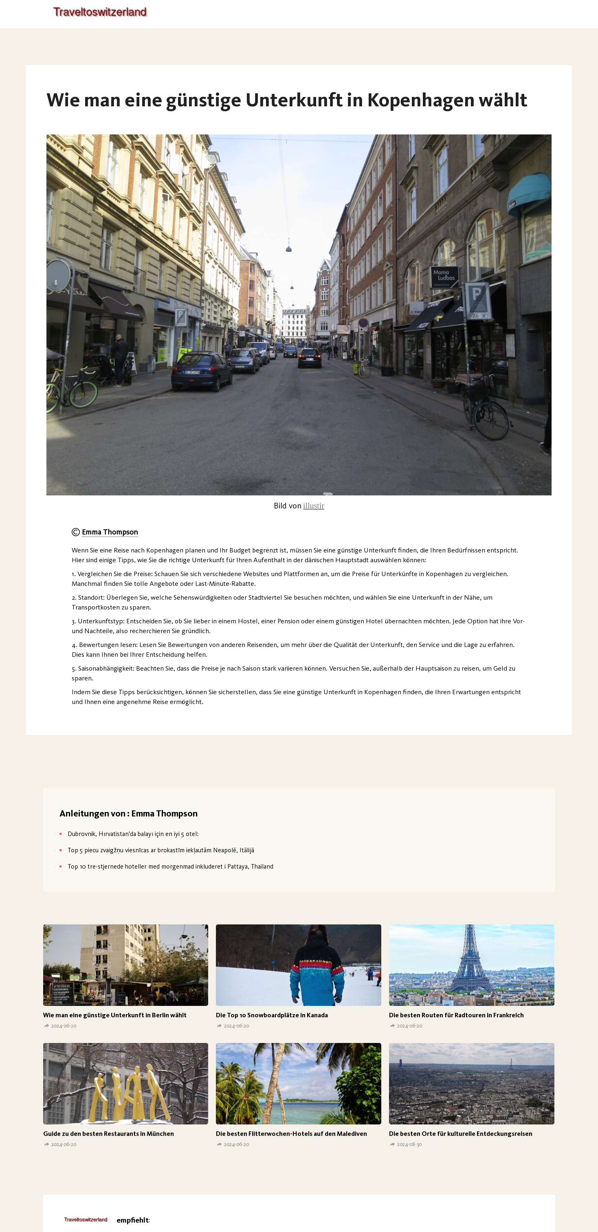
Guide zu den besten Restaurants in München (108, 1133)
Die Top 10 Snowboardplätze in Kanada (272, 1015)
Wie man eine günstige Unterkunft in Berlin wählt (115, 1015)
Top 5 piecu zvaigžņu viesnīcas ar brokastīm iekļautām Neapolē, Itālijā (161, 850)
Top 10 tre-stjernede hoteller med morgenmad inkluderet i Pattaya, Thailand (170, 866)
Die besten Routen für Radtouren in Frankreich (456, 1015)
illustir (313, 505)
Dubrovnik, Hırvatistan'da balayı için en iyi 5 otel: (133, 834)
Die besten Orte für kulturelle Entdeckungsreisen (460, 1133)
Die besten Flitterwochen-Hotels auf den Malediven (291, 1133)
